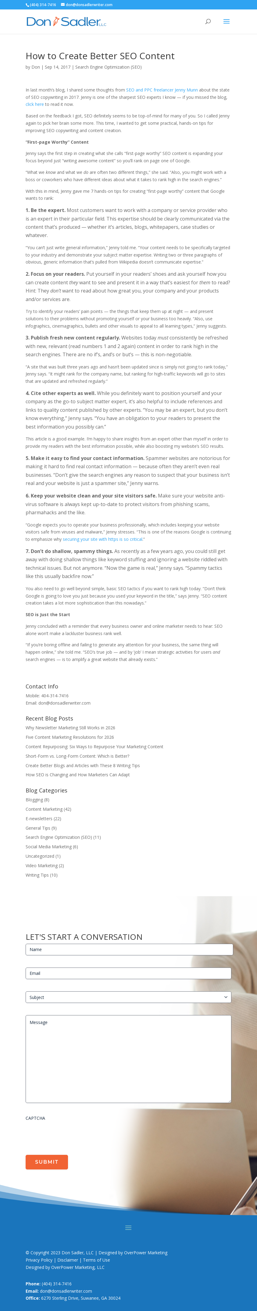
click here (35, 104)
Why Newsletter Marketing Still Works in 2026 (70, 728)
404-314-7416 (55, 696)
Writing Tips (37, 875)
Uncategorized (40, 856)
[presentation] (72, 1136)
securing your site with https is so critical (102, 539)
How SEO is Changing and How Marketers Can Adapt (78, 775)
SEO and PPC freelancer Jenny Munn (162, 90)
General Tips (38, 828)
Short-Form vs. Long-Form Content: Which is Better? (77, 756)
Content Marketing (44, 809)
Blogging (34, 800)
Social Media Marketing (49, 846)
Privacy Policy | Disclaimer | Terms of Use (68, 1260)
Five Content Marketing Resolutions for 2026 (70, 737)
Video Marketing (42, 865)
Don (35, 67)
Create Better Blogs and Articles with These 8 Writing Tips (83, 765)
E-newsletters (39, 818)
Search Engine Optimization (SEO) (108, 67)
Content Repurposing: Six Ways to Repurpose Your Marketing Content (94, 746)
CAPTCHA (35, 1118)
